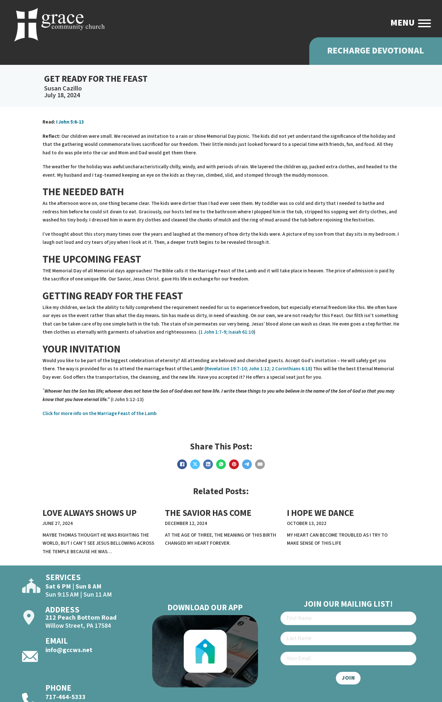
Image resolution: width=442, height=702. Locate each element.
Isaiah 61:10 (241, 332)
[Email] (260, 464)
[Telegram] (247, 464)
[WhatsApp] (221, 464)
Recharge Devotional (375, 50)
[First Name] (348, 618)
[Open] (424, 23)
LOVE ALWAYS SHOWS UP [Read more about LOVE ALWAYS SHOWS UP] (90, 513)
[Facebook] (182, 464)
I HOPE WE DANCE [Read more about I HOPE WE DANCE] (320, 513)
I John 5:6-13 (69, 122)
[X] (195, 464)
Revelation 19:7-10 (226, 368)
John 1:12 (259, 368)
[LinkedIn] (208, 464)
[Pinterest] (234, 464)
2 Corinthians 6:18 (291, 368)
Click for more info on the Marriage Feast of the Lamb (99, 413)
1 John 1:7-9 (213, 332)
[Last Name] (348, 638)
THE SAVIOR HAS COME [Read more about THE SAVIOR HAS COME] (208, 513)
